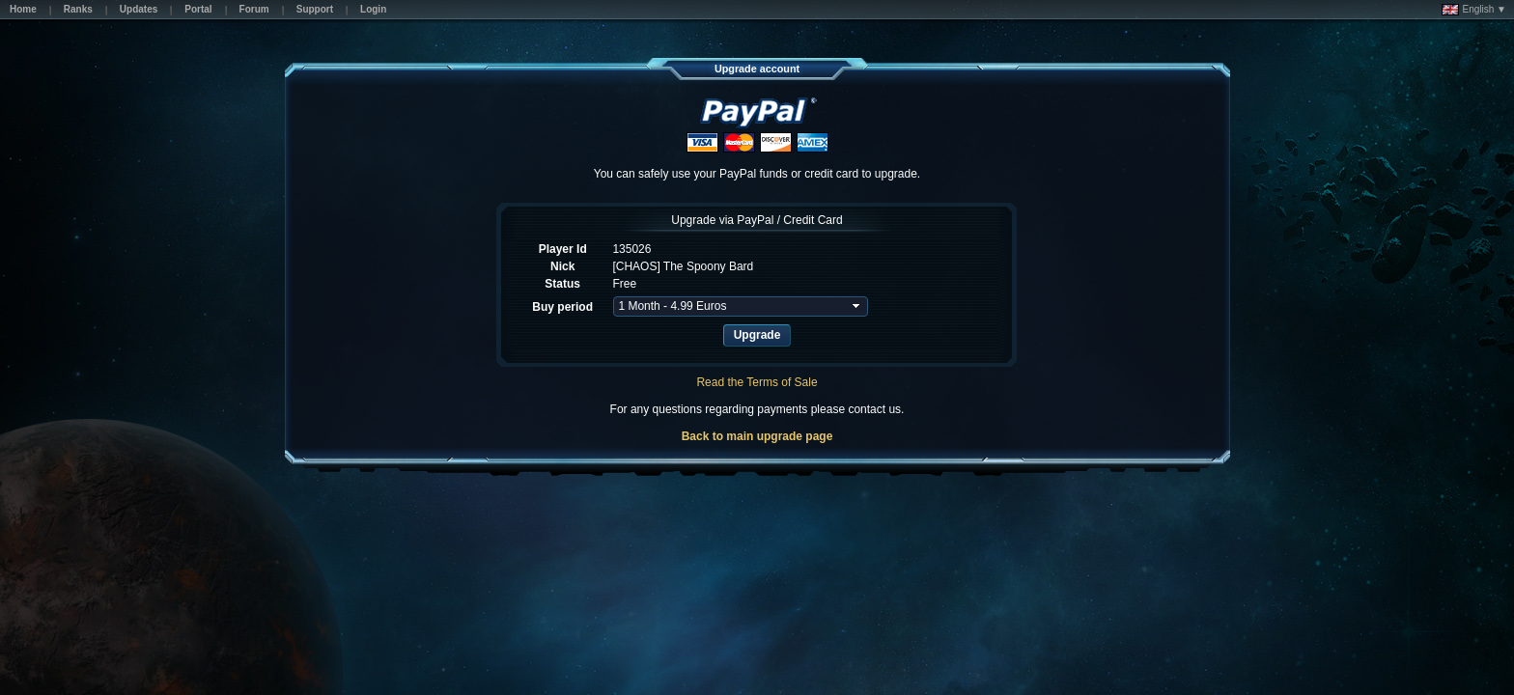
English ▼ (1474, 9)
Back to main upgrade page (757, 436)
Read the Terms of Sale (756, 382)
